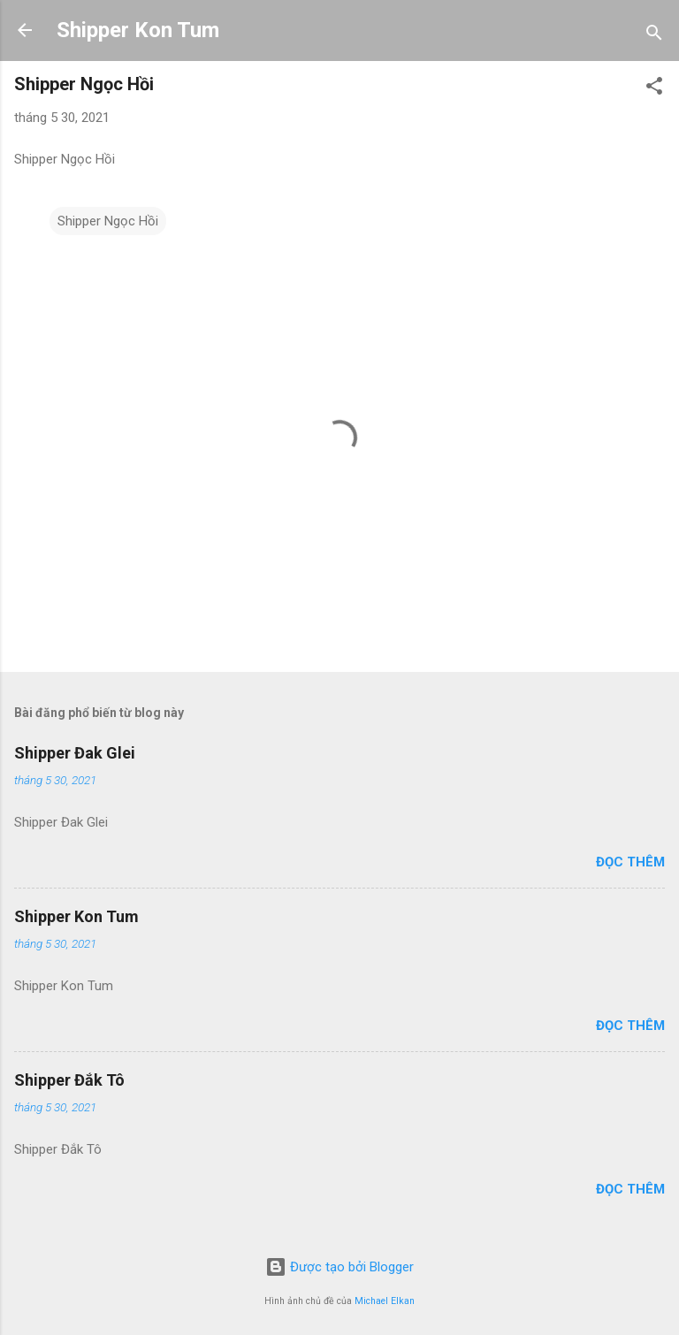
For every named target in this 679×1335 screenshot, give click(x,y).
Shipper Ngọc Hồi (107, 221)
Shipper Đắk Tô (69, 1080)
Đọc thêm (630, 862)
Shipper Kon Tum (138, 30)
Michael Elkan (385, 1301)
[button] (654, 89)
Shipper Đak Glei (74, 753)
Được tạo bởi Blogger (339, 1267)
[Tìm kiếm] (654, 36)
